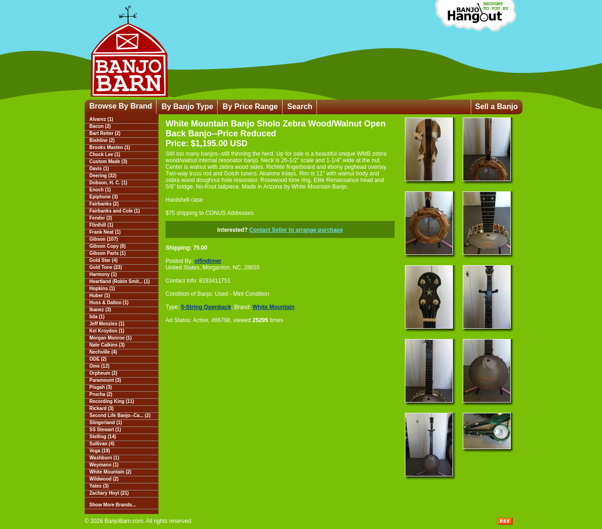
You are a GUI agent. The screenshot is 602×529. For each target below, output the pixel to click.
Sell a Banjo (496, 107)
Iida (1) (96, 316)
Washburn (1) (104, 457)
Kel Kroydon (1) (106, 330)
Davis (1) (99, 168)
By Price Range (249, 107)
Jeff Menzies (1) (106, 323)
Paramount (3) (105, 380)
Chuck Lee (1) (104, 154)
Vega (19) (99, 450)
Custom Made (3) (108, 161)
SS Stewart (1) (105, 429)
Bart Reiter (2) (104, 133)
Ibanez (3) (100, 309)
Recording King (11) (111, 401)
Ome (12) (99, 366)
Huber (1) (99, 295)
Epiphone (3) (103, 196)
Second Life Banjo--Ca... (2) (119, 415)
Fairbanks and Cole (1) (114, 210)
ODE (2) (98, 359)
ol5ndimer (207, 261)
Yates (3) (99, 486)
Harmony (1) (103, 274)
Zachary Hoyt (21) (109, 493)
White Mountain (273, 307)
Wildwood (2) (104, 479)
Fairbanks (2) (104, 203)
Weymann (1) (104, 464)
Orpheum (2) (103, 373)
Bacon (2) (100, 126)
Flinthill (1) (101, 225)
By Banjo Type (187, 107)
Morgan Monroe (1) (110, 337)
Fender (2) (100, 218)
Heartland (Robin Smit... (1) (119, 281)
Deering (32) (103, 175)
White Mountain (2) (110, 471)
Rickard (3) (101, 408)
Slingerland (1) (105, 422)
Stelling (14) (102, 436)
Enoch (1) (100, 189)
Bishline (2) (102, 140)
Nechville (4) (103, 352)
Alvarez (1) (101, 119)
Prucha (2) (100, 394)
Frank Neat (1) (105, 232)
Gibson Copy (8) (107, 246)
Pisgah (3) (100, 387)
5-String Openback (206, 307)
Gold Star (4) (103, 260)
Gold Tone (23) (105, 267)
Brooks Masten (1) (109, 147)
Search (299, 107)
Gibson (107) (103, 239)
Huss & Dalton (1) (108, 302)
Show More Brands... (112, 504)
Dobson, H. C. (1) (108, 182)
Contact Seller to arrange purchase (296, 230)
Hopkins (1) (102, 288)
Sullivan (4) (101, 443)
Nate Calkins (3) (107, 344)
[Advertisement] (224, 393)
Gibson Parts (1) (107, 253)
